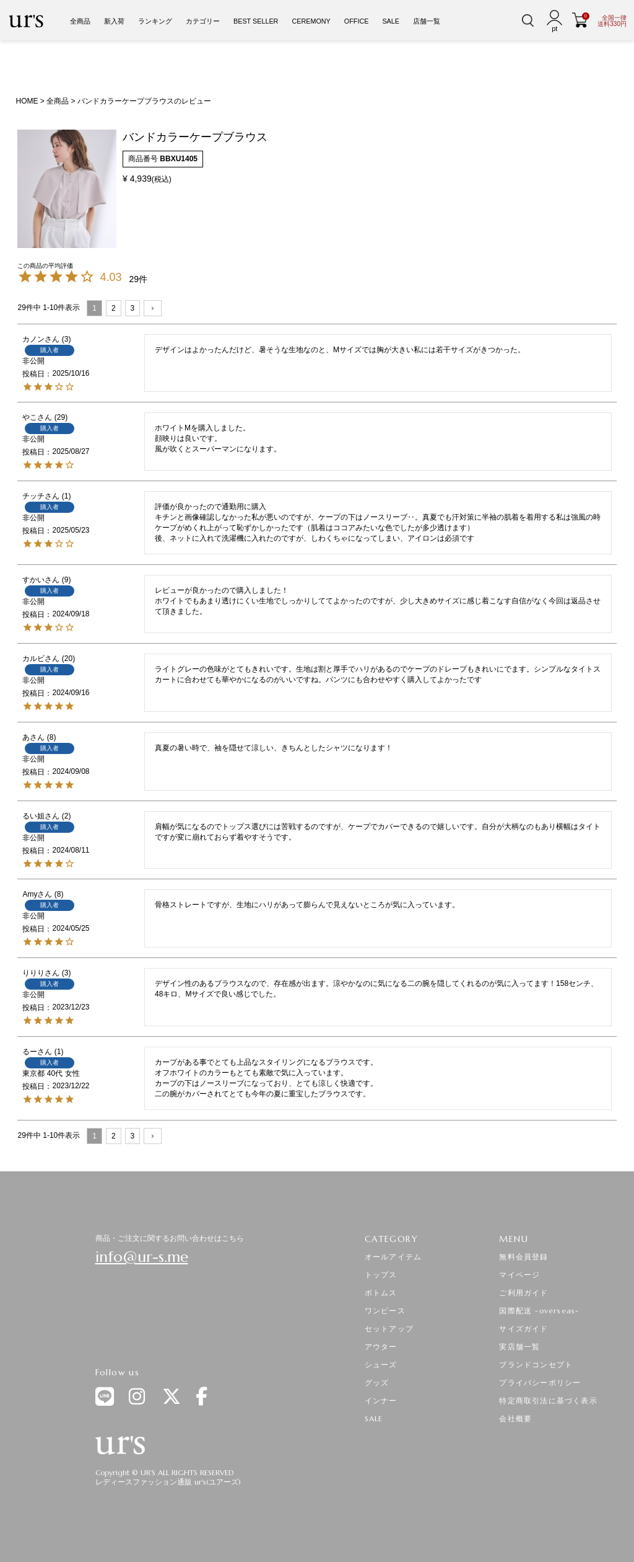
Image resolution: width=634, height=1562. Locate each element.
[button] (153, 308)
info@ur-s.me (141, 1257)
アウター (381, 1346)
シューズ (381, 1364)
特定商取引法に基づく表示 (548, 1400)
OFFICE (356, 21)
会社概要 (515, 1418)
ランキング (155, 21)
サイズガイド (523, 1328)
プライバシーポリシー (540, 1382)
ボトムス (381, 1292)
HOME (26, 101)
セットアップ (389, 1328)
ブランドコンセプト (536, 1364)
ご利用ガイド (523, 1292)
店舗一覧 (426, 21)
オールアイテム (393, 1256)
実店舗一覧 (519, 1346)
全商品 (80, 21)
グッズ (377, 1382)
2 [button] (113, 308)
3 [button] (133, 308)
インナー (381, 1400)
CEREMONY (311, 21)
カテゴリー (203, 21)
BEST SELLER (255, 21)
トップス (381, 1274)
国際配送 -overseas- (539, 1310)
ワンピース (385, 1310)
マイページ (519, 1274)
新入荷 (114, 21)
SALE (390, 21)
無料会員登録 (523, 1256)
